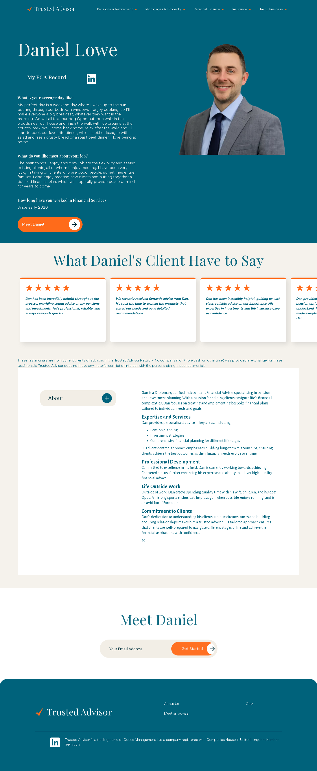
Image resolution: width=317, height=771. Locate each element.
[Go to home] (77, 712)
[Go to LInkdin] (55, 742)
